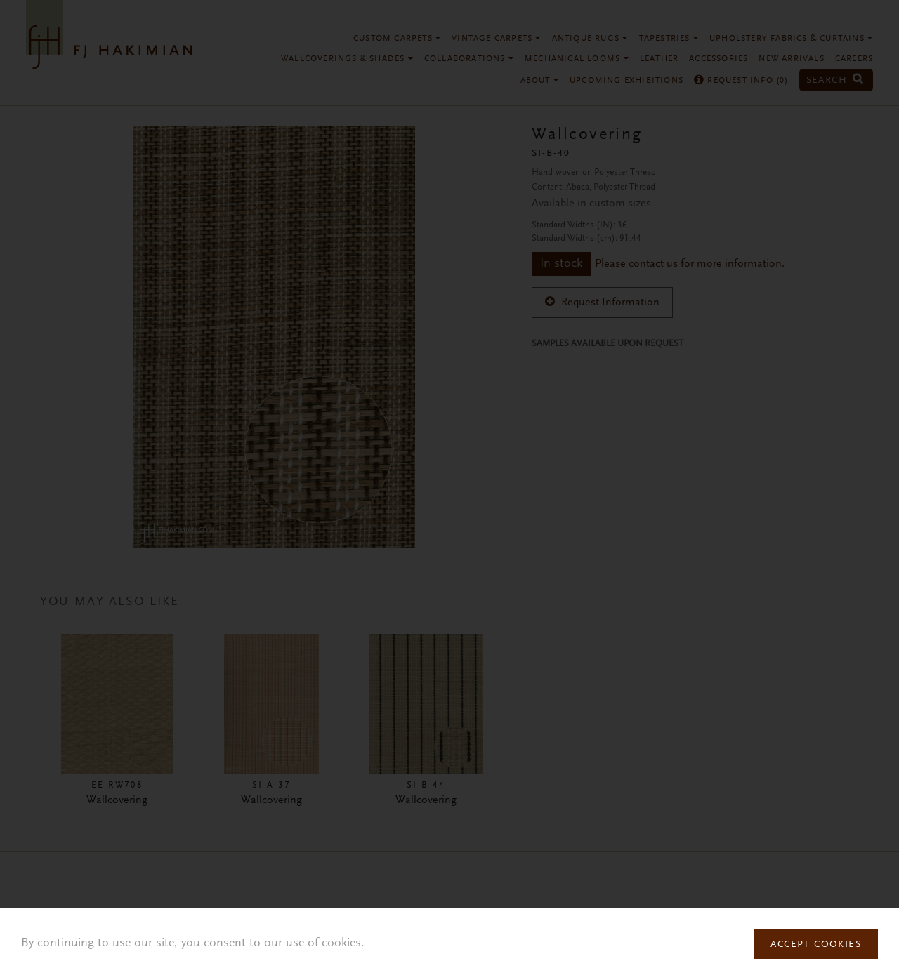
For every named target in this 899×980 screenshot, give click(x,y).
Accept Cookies (815, 945)
